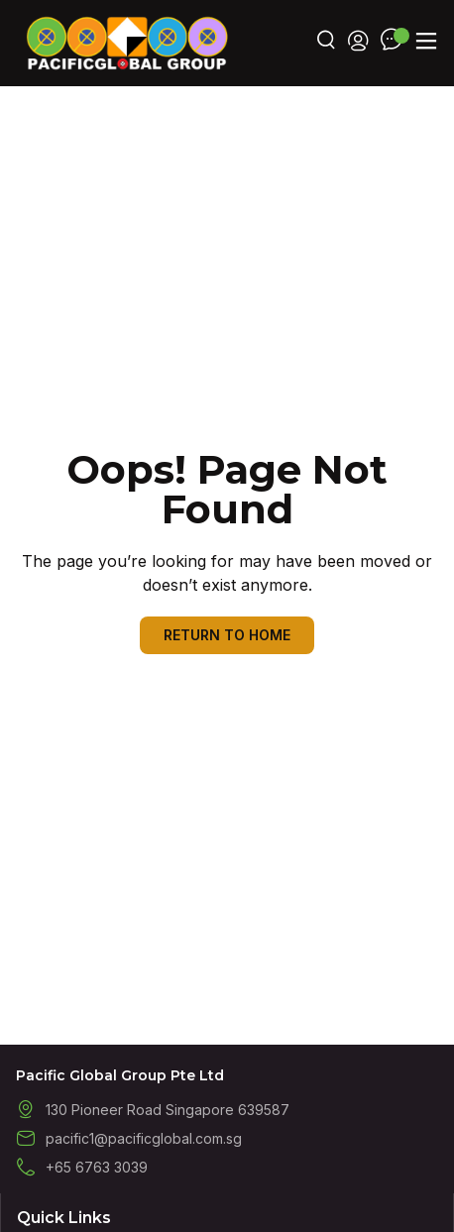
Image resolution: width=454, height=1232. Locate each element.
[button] (425, 41)
